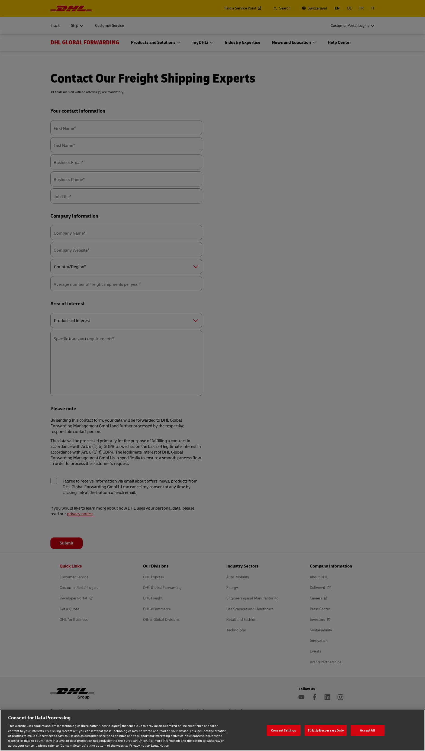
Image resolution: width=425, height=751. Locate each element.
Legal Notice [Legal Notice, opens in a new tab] (160, 746)
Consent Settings (283, 730)
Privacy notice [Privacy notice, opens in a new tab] (139, 746)
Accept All (367, 730)
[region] (212, 730)
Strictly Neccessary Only (326, 730)
